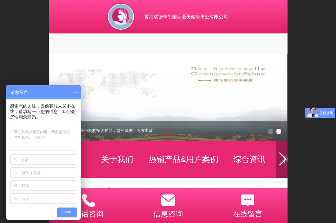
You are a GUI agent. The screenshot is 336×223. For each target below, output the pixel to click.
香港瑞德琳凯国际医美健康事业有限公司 (186, 16)
